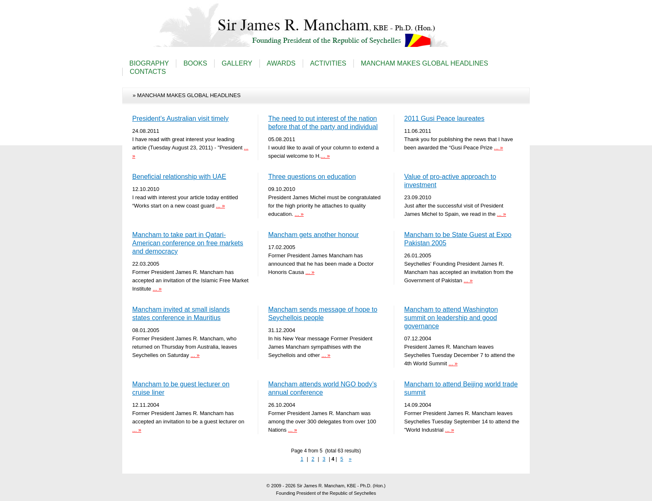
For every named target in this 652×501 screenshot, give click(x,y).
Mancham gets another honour (313, 234)
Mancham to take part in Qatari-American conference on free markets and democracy (187, 243)
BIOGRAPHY (149, 63)
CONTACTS (148, 71)
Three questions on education (312, 176)
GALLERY (237, 63)
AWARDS (281, 63)
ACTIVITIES (328, 63)
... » (325, 156)
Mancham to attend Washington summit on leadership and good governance (451, 318)
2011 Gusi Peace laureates (444, 118)
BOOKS (195, 63)
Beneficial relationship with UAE (179, 176)
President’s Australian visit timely (180, 118)
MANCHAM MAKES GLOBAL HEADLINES (424, 63)
